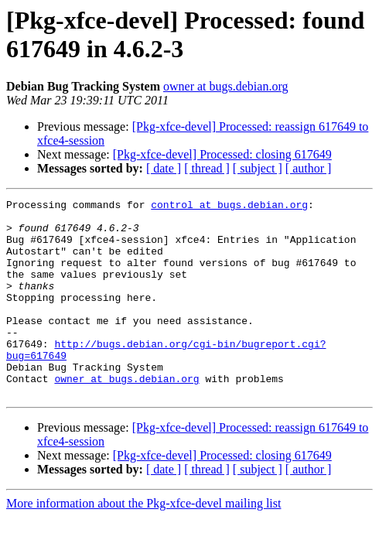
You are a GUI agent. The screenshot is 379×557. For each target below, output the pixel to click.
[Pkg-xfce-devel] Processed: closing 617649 (222, 154)
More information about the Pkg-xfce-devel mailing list (143, 542)
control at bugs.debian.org (229, 207)
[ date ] (163, 168)
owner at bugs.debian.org (225, 86)
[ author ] (308, 168)
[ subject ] (257, 168)
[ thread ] (207, 168)
